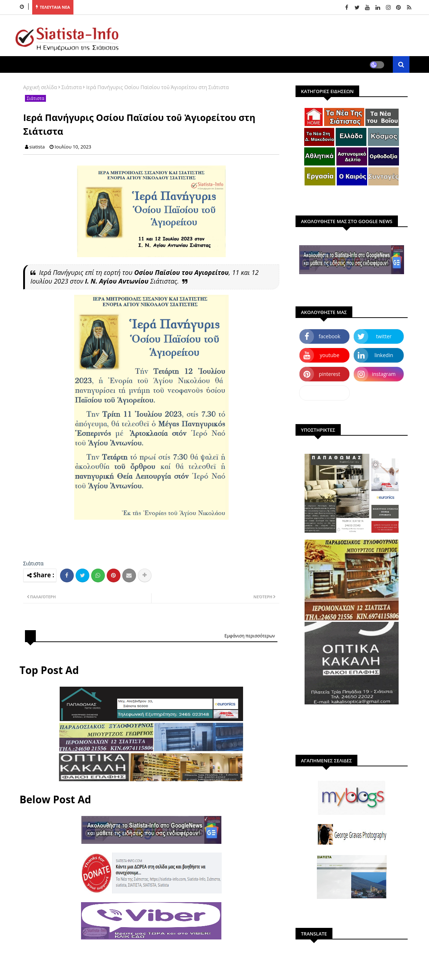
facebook (329, 336)
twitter (384, 336)
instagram (384, 373)
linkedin (383, 355)
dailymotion (324, 392)
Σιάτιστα (71, 87)
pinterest (329, 373)
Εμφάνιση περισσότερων (249, 636)
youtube (329, 355)
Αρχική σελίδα (40, 87)
